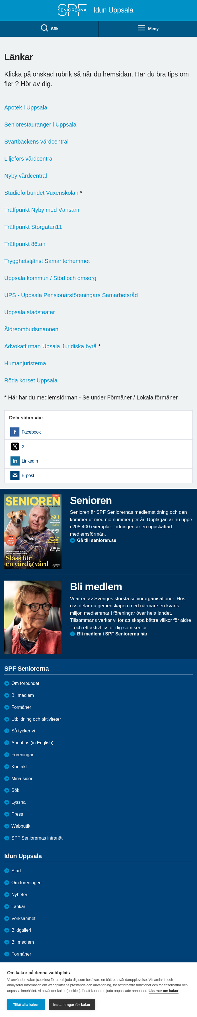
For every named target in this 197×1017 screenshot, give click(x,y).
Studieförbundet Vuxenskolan (41, 193)
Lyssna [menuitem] (18, 802)
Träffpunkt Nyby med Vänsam (41, 210)
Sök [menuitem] (49, 28)
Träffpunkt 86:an (25, 244)
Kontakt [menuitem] (19, 766)
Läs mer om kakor (163, 991)
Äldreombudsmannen (31, 329)
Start (16, 870)
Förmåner (21, 707)
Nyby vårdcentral (25, 176)
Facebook (31, 432)
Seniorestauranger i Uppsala (40, 124)
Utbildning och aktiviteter (36, 719)
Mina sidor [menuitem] (21, 778)
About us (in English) (32, 742)
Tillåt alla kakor (26, 1005)
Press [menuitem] (17, 814)
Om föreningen (26, 882)
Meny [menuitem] (148, 28)
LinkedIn (30, 461)
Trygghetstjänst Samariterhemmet (47, 261)
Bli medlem (22, 695)
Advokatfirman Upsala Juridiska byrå (50, 346)
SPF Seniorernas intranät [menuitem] (37, 838)
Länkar (18, 906)
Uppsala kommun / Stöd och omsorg (50, 278)
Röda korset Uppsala (31, 380)
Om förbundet (25, 683)
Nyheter (19, 894)
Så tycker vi (23, 730)
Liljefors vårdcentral (29, 159)
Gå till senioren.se (96, 540)
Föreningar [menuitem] (22, 754)
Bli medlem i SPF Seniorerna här (112, 633)
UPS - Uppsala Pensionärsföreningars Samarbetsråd (71, 295)
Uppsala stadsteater (29, 312)
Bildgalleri (21, 930)
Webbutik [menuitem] (20, 826)
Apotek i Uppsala (25, 107)
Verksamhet (23, 918)
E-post (28, 475)
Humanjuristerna (25, 363)
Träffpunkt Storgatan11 (33, 227)
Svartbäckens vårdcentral (36, 141)
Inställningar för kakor (72, 1005)
